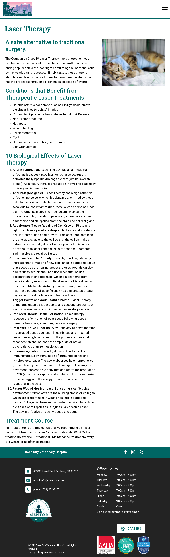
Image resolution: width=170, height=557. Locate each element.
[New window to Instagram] (133, 452)
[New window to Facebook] (125, 452)
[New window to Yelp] (141, 452)
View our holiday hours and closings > (118, 511)
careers (131, 529)
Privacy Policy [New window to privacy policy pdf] (35, 552)
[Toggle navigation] (165, 9)
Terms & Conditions (53, 552)
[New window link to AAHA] (107, 545)
